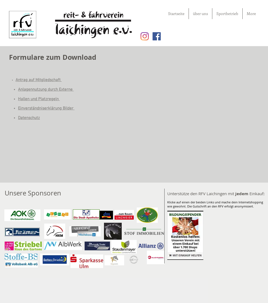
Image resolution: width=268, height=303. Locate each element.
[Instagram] (145, 36)
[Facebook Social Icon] (157, 36)
